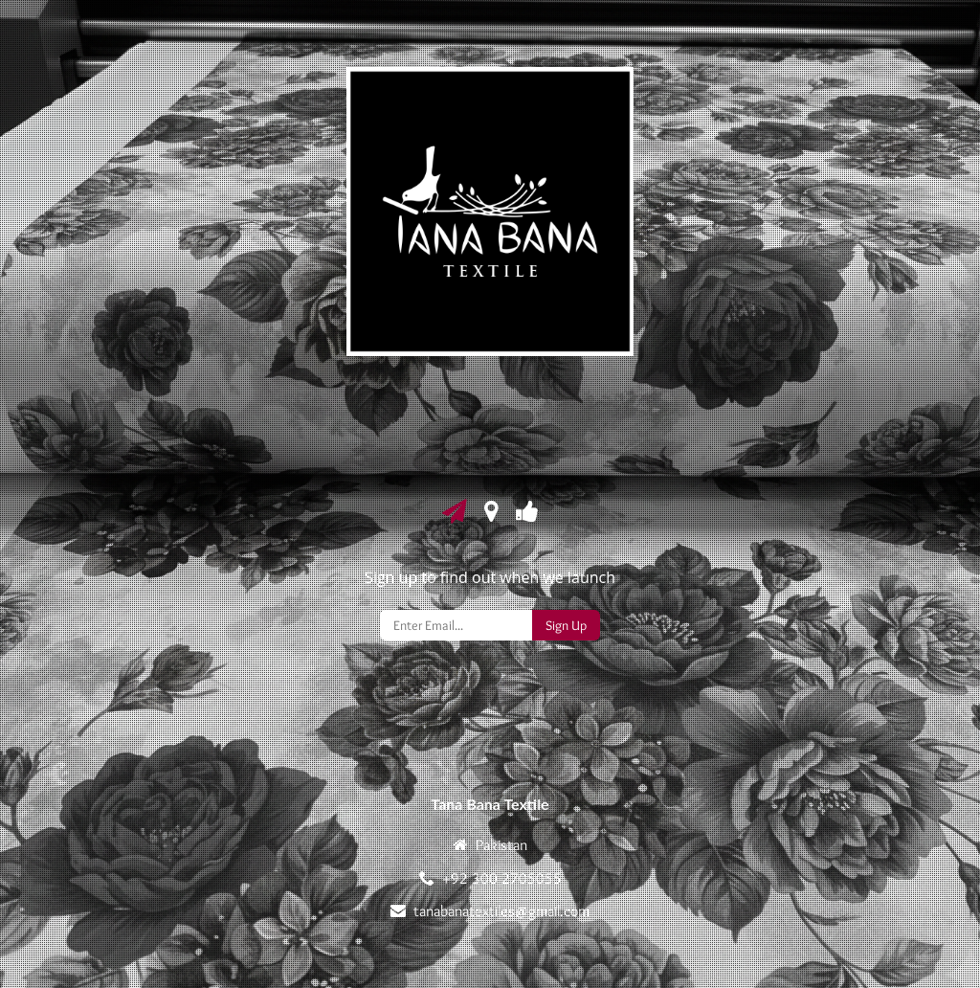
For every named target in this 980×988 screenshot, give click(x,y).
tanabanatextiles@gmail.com (501, 911)
